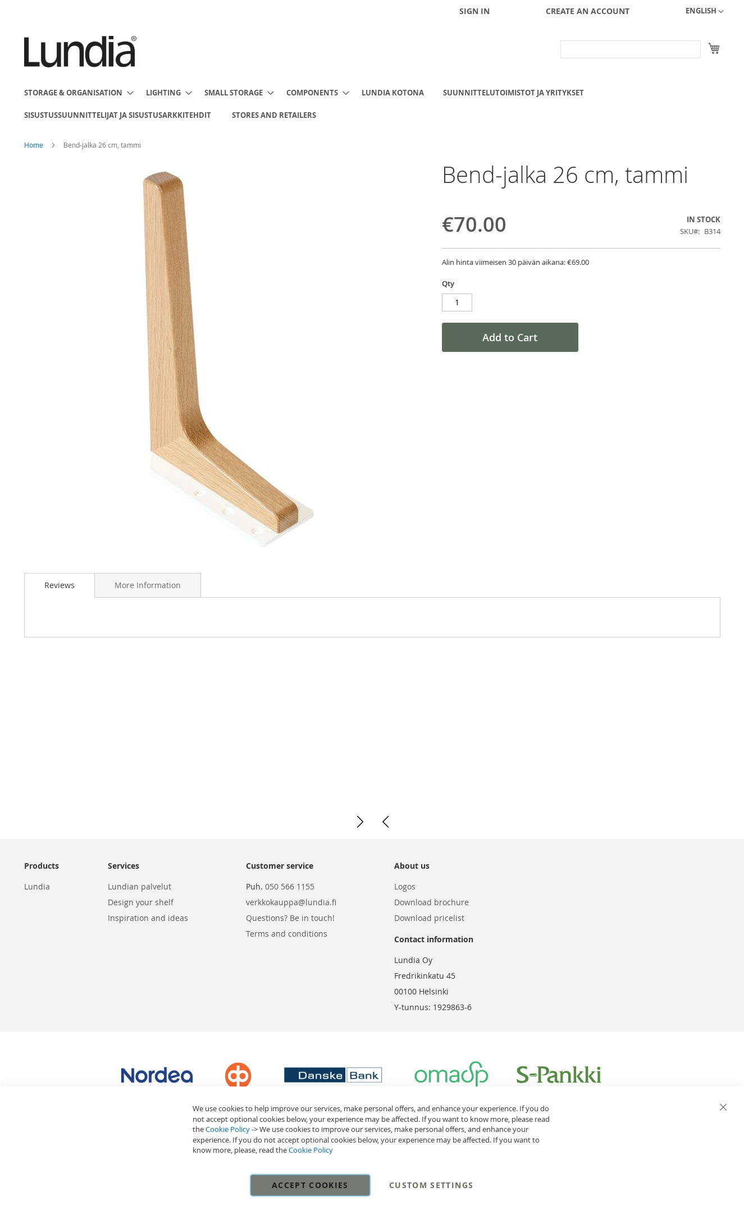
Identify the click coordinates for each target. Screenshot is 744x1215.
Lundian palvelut (139, 886)
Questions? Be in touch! (290, 918)
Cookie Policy (228, 1129)
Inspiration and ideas (148, 918)
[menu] (372, 103)
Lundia (37, 886)
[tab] (59, 585)
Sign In (474, 11)
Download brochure (431, 902)
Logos (405, 886)
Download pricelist (429, 918)
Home (34, 144)
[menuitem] (75, 92)
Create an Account (587, 11)
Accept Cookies (310, 1185)
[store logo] (80, 51)
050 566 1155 (289, 886)
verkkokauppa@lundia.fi (291, 902)
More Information (148, 585)
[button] (705, 12)
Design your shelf (141, 902)
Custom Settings (431, 1185)
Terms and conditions (286, 933)
